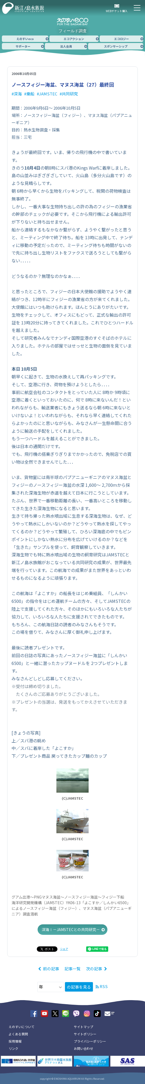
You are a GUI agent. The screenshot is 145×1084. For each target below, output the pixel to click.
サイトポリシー (85, 1034)
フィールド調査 (73, 30)
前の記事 (51, 968)
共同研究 (70, 93)
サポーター (23, 46)
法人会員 (66, 46)
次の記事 (94, 968)
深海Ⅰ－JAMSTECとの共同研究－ (71, 929)
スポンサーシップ (116, 46)
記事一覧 (72, 968)
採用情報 (15, 1041)
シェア (64, 949)
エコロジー (121, 39)
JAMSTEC (48, 93)
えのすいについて (21, 1026)
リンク (13, 1048)
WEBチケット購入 (117, 11)
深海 (18, 93)
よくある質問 (18, 1034)
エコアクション (74, 39)
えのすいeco (25, 39)
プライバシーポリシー (90, 1041)
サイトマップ (83, 1026)
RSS (104, 986)
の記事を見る (79, 987)
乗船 (30, 93)
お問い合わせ (83, 1048)
